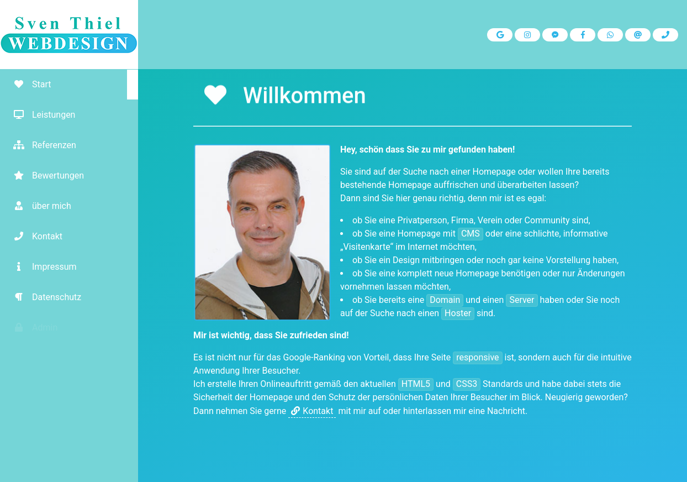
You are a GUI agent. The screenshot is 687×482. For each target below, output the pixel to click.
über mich (38, 206)
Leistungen (40, 114)
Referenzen (41, 145)
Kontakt (34, 236)
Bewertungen (45, 175)
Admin (31, 327)
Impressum (41, 266)
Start (28, 84)
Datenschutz (43, 297)
